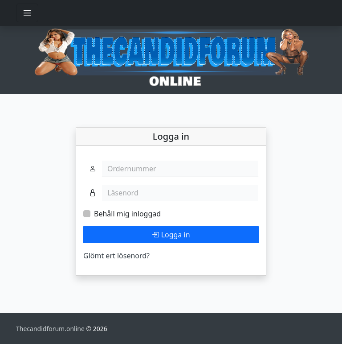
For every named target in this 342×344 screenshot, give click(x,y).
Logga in (171, 235)
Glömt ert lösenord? (116, 256)
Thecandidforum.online (51, 328)
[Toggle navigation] (27, 13)
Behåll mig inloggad (127, 214)
